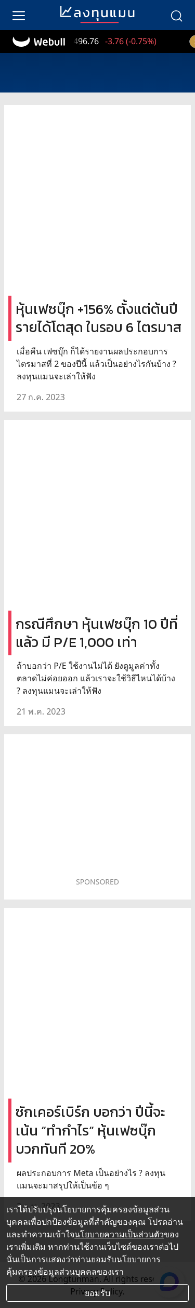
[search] (176, 15)
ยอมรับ (97, 1293)
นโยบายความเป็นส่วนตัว (119, 1234)
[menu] (18, 15)
